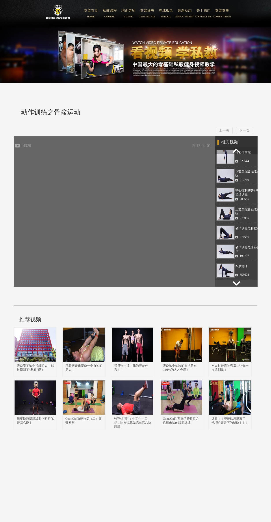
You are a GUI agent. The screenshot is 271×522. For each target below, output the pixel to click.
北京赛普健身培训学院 (58, 13)
